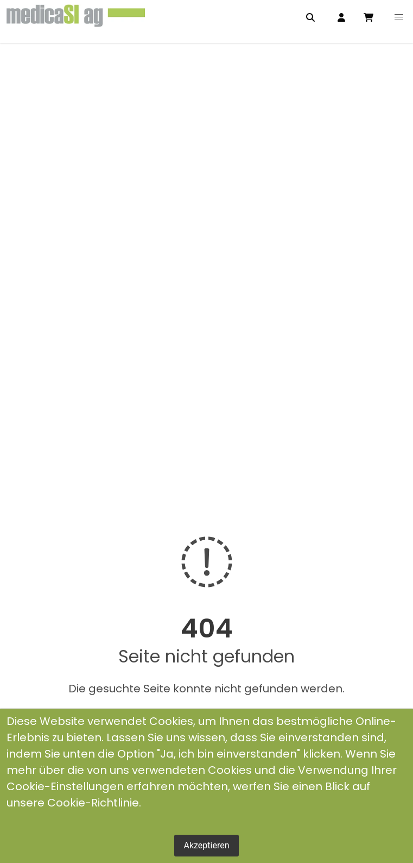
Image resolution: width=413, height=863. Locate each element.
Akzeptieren (206, 845)
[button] (399, 17)
